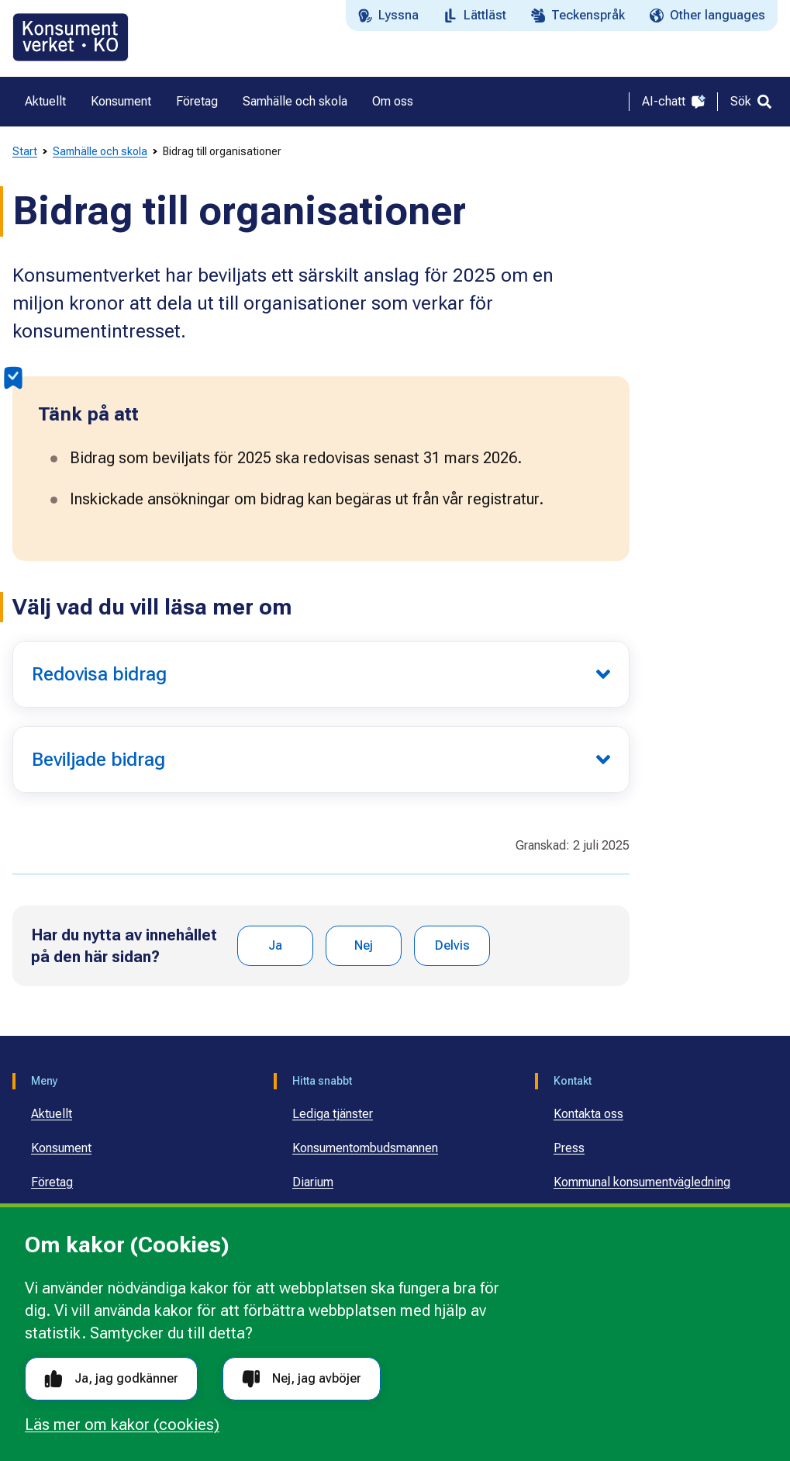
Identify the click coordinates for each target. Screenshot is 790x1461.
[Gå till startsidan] (70, 37)
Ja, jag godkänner (111, 1379)
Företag (52, 1182)
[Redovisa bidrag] (321, 674)
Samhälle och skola (100, 151)
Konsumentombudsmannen (365, 1148)
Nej (363, 945)
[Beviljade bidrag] (321, 759)
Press (569, 1148)
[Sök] (751, 101)
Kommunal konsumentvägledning (642, 1182)
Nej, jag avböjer (301, 1379)
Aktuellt (51, 1113)
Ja (275, 945)
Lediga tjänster (332, 1113)
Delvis (452, 945)
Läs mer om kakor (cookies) (122, 1424)
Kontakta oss (588, 1113)
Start (24, 151)
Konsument (61, 1148)
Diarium (312, 1182)
